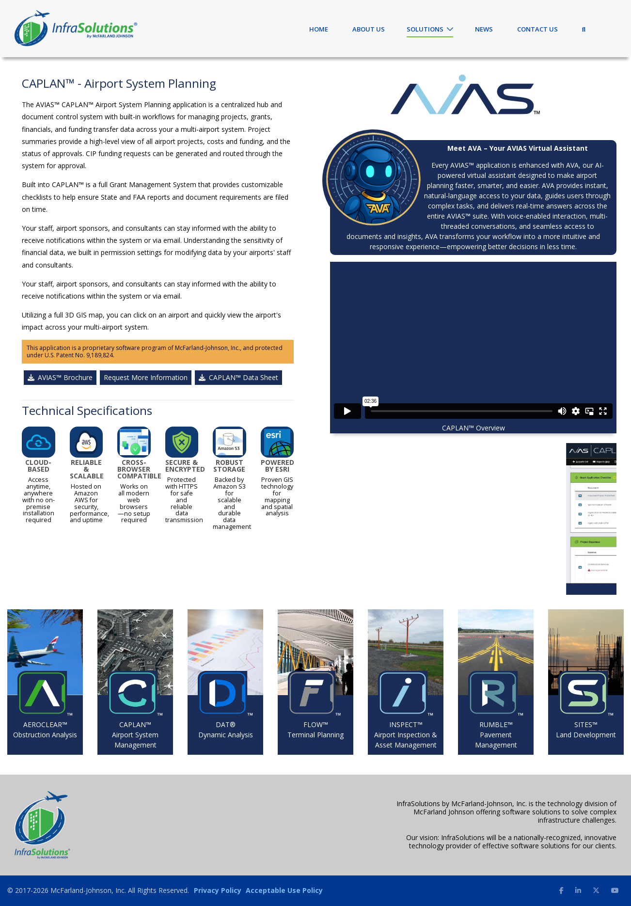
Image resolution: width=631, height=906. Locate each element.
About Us (368, 29)
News (484, 29)
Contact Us (537, 29)
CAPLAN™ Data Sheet (238, 377)
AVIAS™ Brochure (60, 377)
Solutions (425, 29)
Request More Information (146, 377)
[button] (351, 518)
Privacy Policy (217, 890)
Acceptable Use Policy (284, 890)
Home (318, 29)
